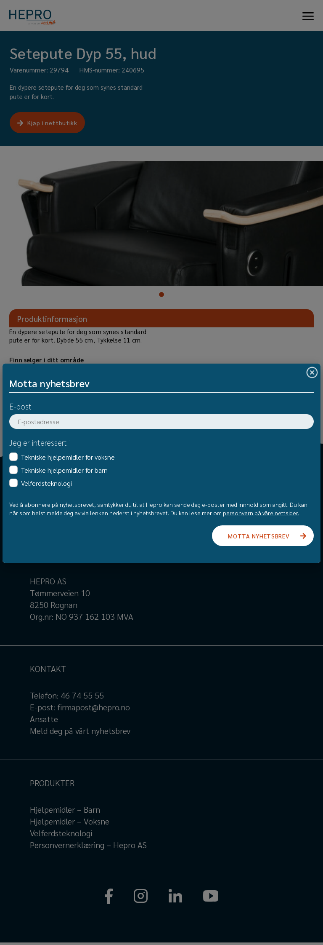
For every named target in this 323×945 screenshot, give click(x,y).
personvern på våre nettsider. (261, 513)
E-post (20, 406)
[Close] (312, 372)
